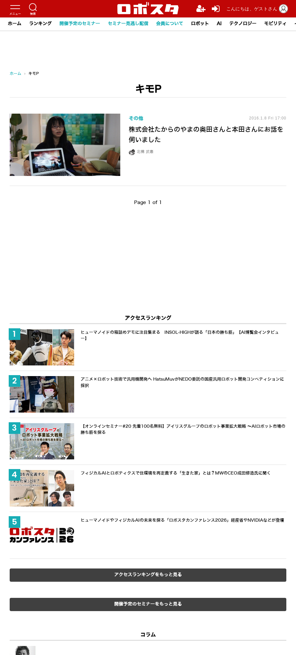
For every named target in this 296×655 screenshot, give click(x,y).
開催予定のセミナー (79, 23)
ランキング (40, 23)
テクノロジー (242, 23)
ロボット (200, 23)
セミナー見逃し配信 (128, 23)
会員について (169, 23)
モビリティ (275, 23)
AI (219, 23)
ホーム (14, 23)
